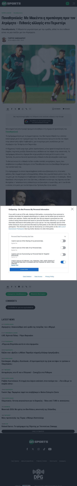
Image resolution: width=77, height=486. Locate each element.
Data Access (38, 276)
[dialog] (38, 243)
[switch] (63, 241)
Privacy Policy (49, 276)
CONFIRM (24, 269)
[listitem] (38, 236)
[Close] (73, 210)
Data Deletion (27, 276)
